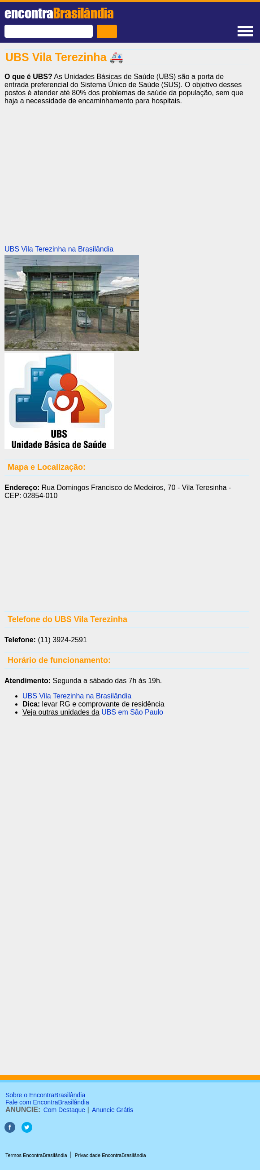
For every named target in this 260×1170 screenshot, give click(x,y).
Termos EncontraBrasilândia (36, 1155)
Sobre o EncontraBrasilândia (45, 1095)
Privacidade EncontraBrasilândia (110, 1155)
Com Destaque (64, 1109)
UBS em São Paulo (132, 712)
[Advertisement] (126, 175)
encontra (59, 13)
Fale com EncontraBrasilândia (47, 1102)
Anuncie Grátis (112, 1109)
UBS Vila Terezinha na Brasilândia (58, 249)
